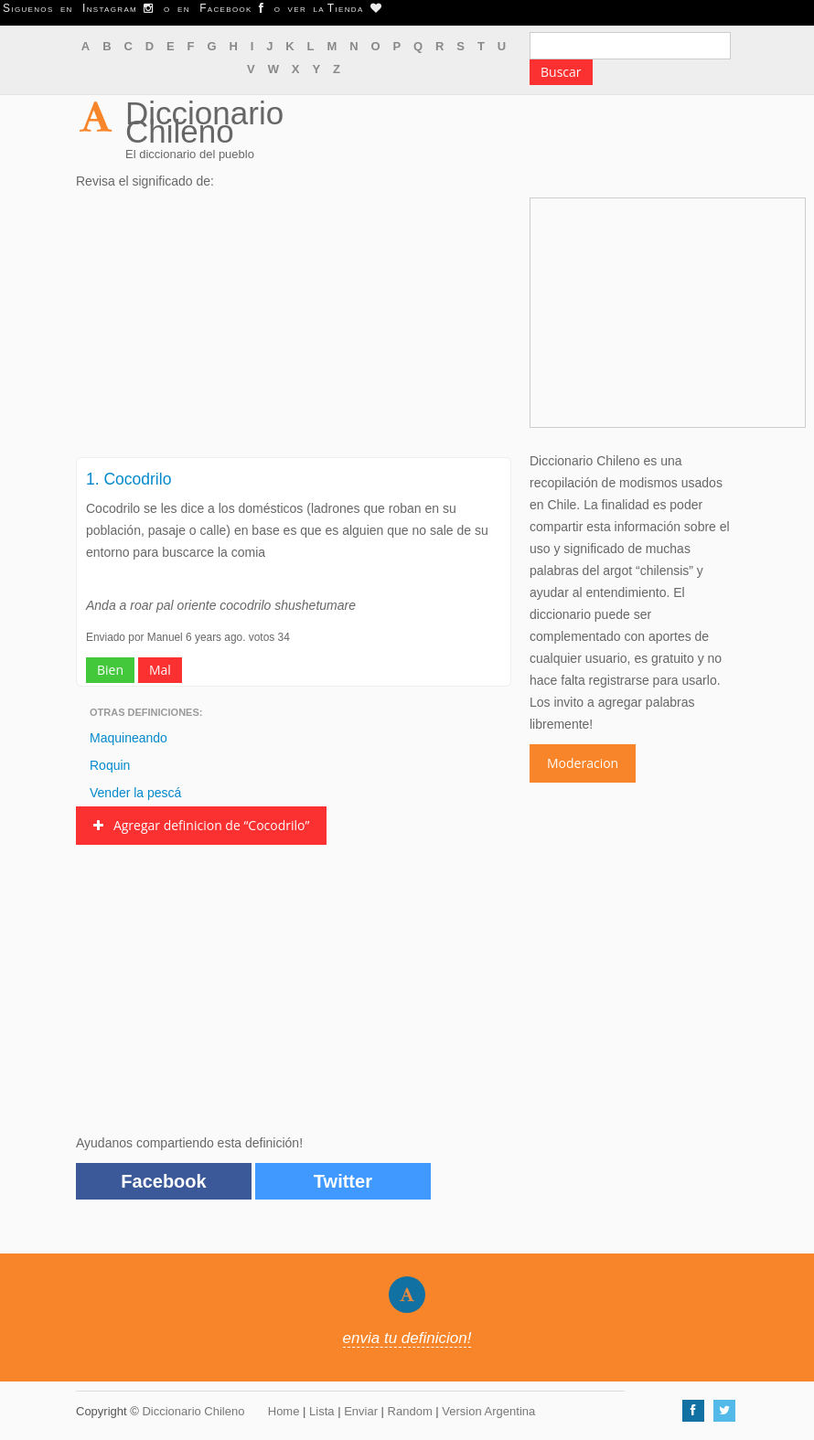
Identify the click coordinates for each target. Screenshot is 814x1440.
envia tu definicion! (407, 1338)
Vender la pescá (135, 792)
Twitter (343, 1181)
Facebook (163, 1181)
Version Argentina (488, 1411)
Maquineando (128, 738)
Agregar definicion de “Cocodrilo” (201, 825)
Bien (110, 669)
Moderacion (582, 763)
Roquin (110, 765)
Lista (321, 1411)
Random (410, 1411)
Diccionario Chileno (204, 122)
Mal (160, 669)
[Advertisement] (293, 329)
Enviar (361, 1411)
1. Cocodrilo (128, 479)
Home (284, 1411)
